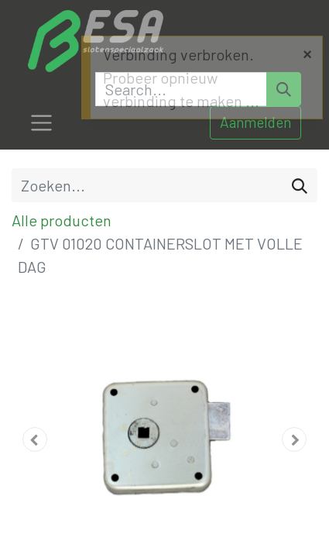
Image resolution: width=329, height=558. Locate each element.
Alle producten (61, 220)
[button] (34, 439)
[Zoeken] (299, 185)
